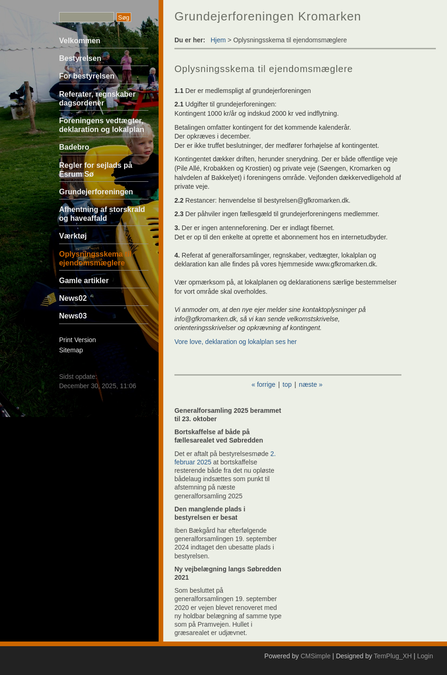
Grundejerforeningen (96, 192)
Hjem (218, 40)
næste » (311, 384)
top (287, 384)
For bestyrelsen (86, 76)
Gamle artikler (84, 281)
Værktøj (73, 236)
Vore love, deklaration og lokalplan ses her (235, 341)
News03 (73, 316)
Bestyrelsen (80, 58)
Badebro (74, 147)
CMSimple (315, 656)
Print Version (77, 340)
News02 (73, 298)
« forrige (263, 384)
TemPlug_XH (393, 656)
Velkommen (79, 41)
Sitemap (71, 350)
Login (425, 656)
